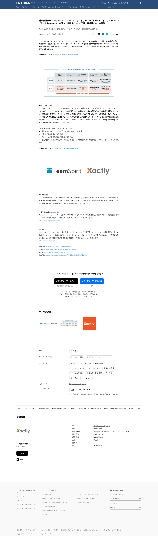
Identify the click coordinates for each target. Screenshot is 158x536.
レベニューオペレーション (81, 378)
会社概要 (19, 530)
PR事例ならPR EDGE (83, 502)
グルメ (103, 7)
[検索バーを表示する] (140, 2)
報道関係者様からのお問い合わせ (71, 530)
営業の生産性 (109, 368)
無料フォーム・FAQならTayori (86, 498)
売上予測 (109, 373)
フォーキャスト (94, 368)
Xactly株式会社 (44, 408)
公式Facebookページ (116, 494)
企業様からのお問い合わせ (92, 530)
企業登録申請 (123, 3)
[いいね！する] (93, 34)
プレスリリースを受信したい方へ (27, 505)
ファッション (73, 7)
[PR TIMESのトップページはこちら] (42, 3)
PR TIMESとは (21, 497)
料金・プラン (21, 501)
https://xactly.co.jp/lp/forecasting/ (49, 220)
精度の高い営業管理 (94, 373)
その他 (73, 351)
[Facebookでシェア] (103, 34)
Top (17, 7)
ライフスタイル (85, 7)
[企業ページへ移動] (23, 432)
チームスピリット (77, 368)
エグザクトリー (85, 363)
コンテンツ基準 (45, 530)
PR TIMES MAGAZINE (48, 506)
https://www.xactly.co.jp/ (47, 241)
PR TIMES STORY (47, 494)
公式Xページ (114, 503)
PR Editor (45, 514)
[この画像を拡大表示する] (48, 323)
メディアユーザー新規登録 (92, 281)
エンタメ (51, 7)
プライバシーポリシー (31, 530)
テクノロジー (26, 7)
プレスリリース (31, 408)
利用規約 (55, 530)
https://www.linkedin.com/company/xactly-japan (61, 249)
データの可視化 (77, 373)
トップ (20, 408)
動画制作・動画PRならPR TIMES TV (52, 498)
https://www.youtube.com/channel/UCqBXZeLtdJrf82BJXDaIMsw (67, 255)
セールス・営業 (77, 357)
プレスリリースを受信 (109, 3)
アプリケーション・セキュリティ (99, 357)
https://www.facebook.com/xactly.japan (58, 246)
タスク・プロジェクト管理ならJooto (88, 494)
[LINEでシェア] (107, 34)
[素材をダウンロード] (113, 34)
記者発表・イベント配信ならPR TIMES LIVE (55, 502)
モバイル (36, 7)
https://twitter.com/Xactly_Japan (54, 252)
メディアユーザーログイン (66, 281)
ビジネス (96, 7)
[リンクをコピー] (117, 34)
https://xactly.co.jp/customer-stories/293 (65, 54)
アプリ (43, 7)
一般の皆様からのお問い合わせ (111, 530)
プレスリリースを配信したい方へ (27, 509)
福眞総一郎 (99, 363)
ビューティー (61, 7)
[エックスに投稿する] (99, 34)
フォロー (22, 453)
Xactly (73, 363)
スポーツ (111, 7)
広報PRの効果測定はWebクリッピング (53, 510)
